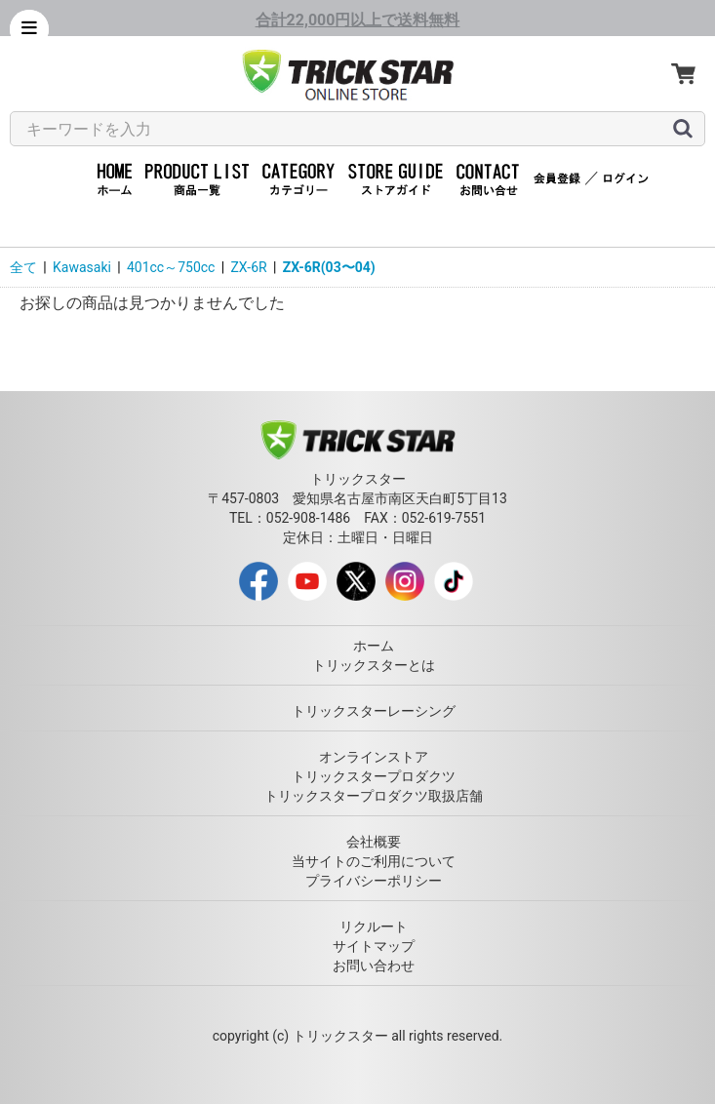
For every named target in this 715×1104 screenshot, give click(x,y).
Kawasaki (82, 267)
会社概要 (373, 841)
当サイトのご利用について (374, 861)
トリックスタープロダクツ (374, 776)
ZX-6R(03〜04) (329, 267)
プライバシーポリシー (373, 880)
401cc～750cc (171, 267)
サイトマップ (374, 946)
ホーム (373, 645)
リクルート (373, 926)
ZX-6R (248, 267)
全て (23, 267)
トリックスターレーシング (374, 711)
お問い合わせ (374, 965)
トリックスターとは (373, 665)
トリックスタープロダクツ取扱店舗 (373, 796)
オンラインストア (373, 757)
